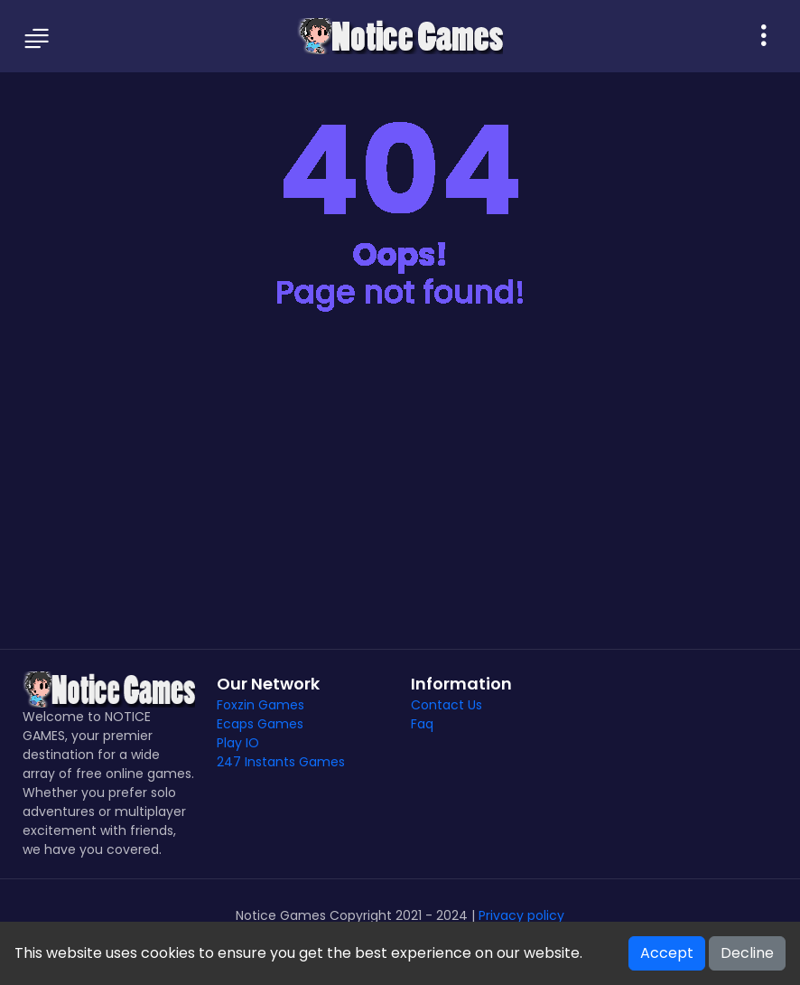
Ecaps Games (260, 724)
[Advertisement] (400, 495)
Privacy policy (521, 915)
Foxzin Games (260, 705)
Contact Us (446, 705)
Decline (747, 953)
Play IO (238, 743)
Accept (666, 953)
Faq (422, 724)
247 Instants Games (281, 762)
